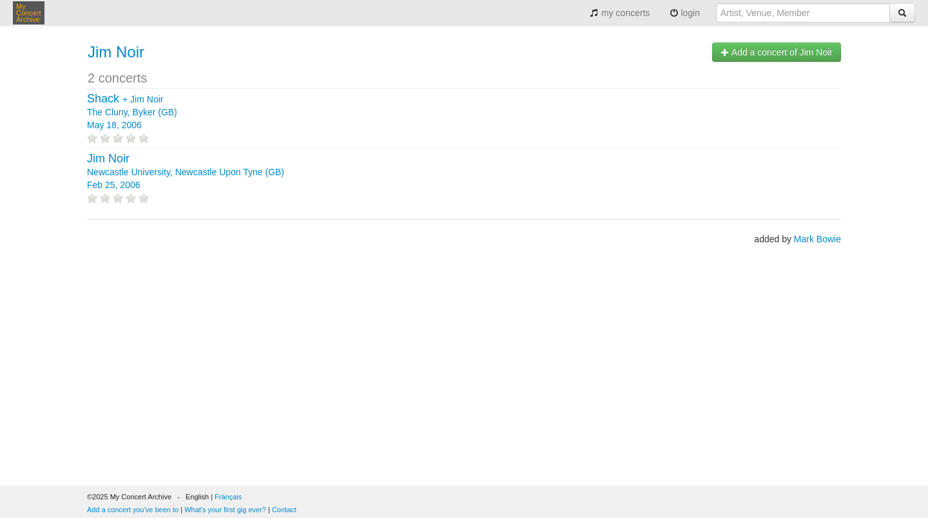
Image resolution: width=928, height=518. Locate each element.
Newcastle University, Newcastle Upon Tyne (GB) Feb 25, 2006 (185, 172)
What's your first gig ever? (225, 509)
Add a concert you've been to (133, 509)
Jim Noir (116, 52)
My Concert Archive (28, 13)
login (685, 13)
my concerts (620, 13)
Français (228, 497)
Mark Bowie (817, 239)
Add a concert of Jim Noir (776, 52)
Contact (284, 509)
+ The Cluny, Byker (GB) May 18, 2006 (132, 112)
